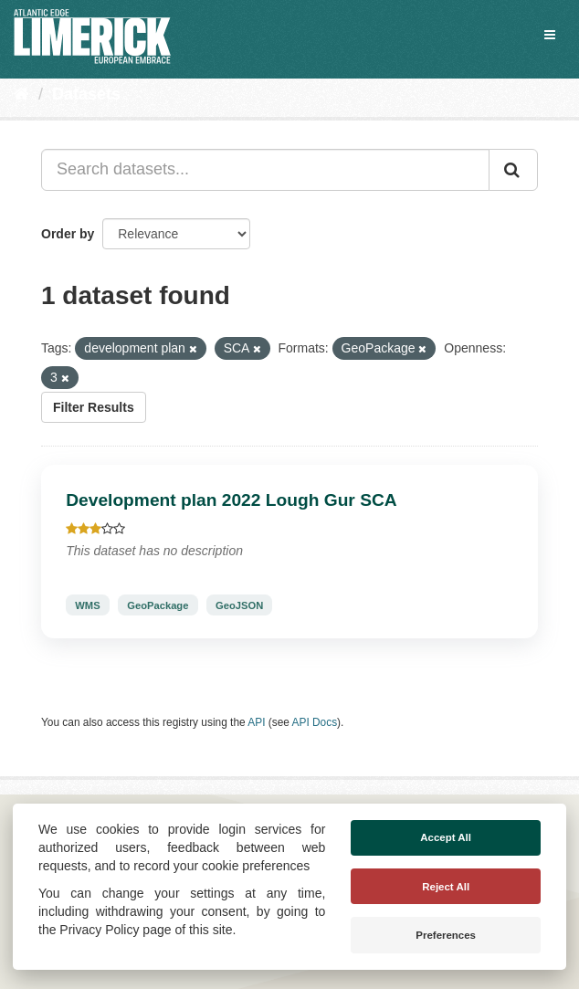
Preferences (446, 935)
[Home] (21, 94)
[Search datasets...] (265, 170)
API (256, 722)
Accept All (445, 837)
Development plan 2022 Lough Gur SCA (231, 500)
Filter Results (93, 407)
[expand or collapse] (549, 34)
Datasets (86, 94)
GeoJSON (239, 605)
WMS (87, 605)
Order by (67, 233)
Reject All (445, 886)
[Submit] (513, 170)
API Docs (315, 722)
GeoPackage (157, 605)
